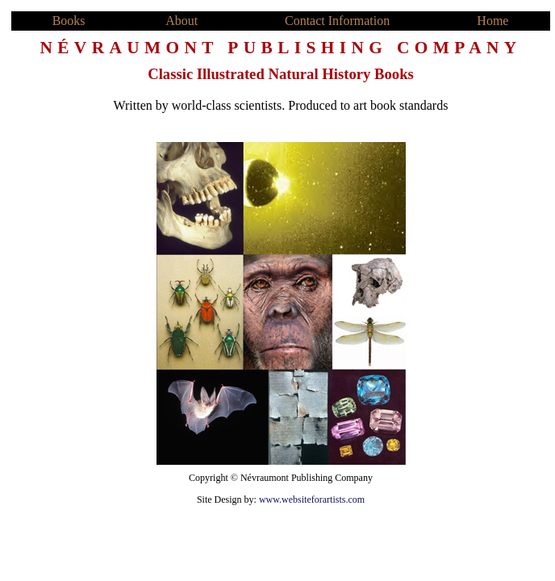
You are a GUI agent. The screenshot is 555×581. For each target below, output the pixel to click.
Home (492, 20)
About (181, 20)
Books (69, 20)
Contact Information (337, 20)
